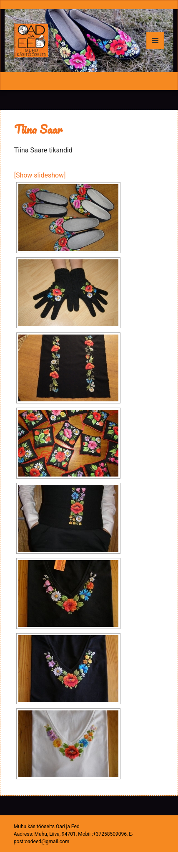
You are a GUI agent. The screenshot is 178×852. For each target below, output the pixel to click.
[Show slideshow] (40, 175)
